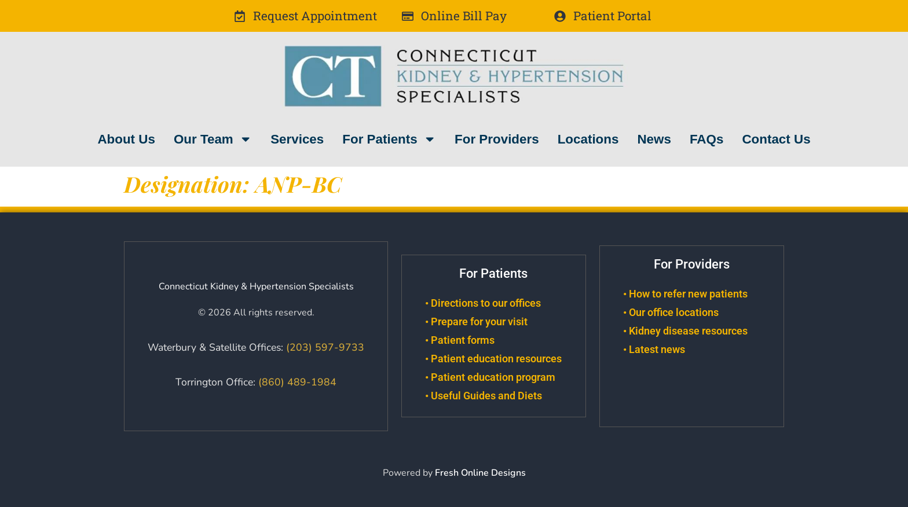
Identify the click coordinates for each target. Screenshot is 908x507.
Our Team (213, 139)
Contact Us (776, 139)
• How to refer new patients (685, 294)
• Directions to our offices (483, 303)
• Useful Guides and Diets (483, 396)
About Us (126, 139)
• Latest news (654, 349)
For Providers (497, 139)
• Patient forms (460, 340)
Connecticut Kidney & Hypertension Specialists (256, 286)
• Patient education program (490, 377)
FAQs (706, 139)
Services (297, 139)
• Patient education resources (493, 359)
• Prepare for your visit (476, 322)
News (654, 139)
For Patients (389, 139)
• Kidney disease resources (685, 331)
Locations (588, 139)
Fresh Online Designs (480, 472)
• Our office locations (671, 312)
